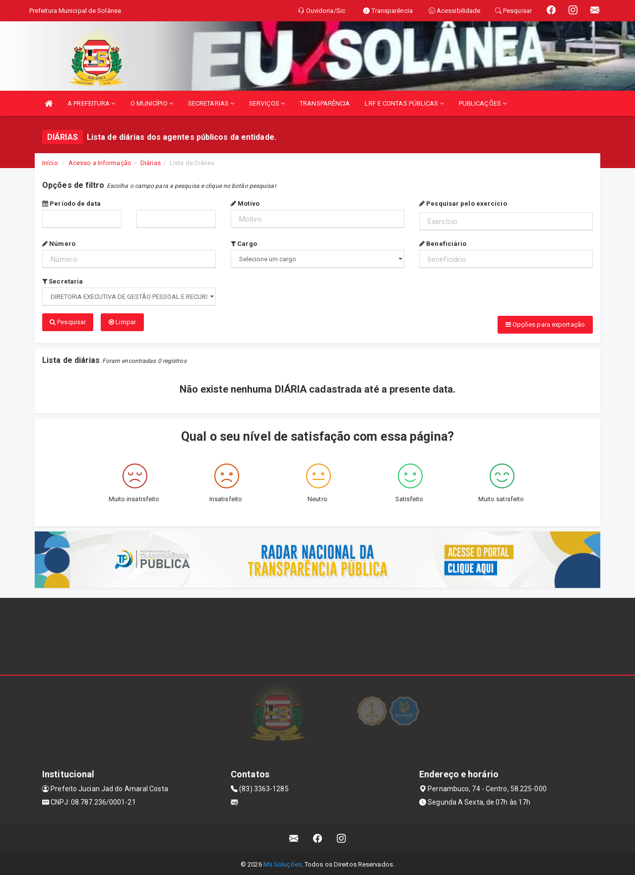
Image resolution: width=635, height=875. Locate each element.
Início (50, 163)
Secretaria (62, 281)
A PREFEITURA (91, 103)
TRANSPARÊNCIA (325, 103)
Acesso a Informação (99, 163)
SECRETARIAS (211, 103)
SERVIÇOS (267, 103)
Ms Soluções (282, 862)
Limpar (122, 322)
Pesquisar (68, 322)
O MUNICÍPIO (151, 103)
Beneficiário (442, 243)
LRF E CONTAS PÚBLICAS (404, 103)
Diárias (150, 163)
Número (58, 243)
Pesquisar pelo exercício (463, 203)
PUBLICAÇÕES (483, 103)
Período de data (71, 203)
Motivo (245, 203)
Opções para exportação (545, 324)
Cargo (244, 243)
